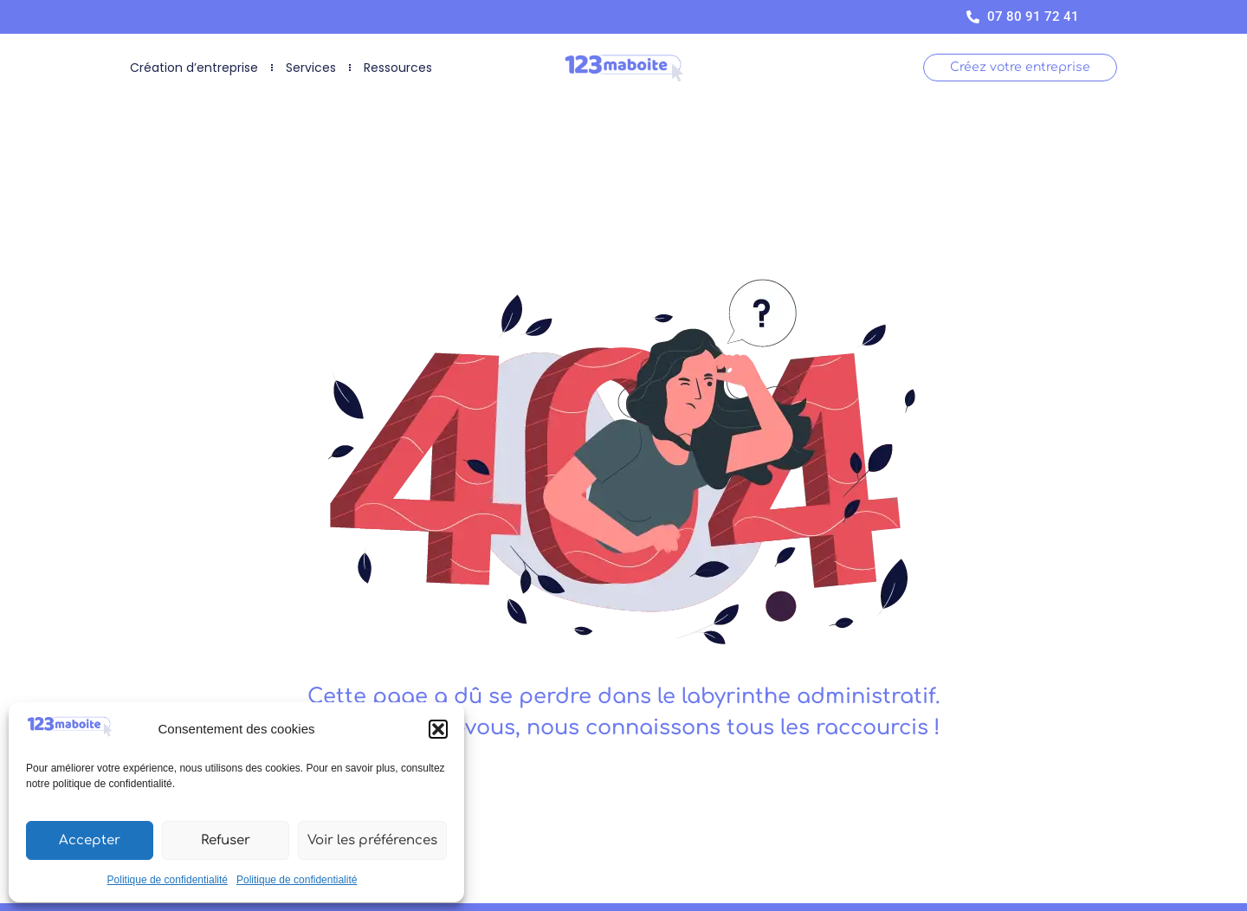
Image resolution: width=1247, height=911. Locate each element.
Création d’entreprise (194, 67)
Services (311, 67)
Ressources (398, 67)
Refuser (225, 840)
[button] (438, 729)
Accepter (89, 840)
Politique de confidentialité (167, 880)
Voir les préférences (372, 840)
